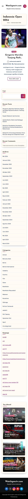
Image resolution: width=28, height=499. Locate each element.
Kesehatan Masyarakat (9, 290)
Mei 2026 (5, 156)
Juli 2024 (5, 227)
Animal (5, 255)
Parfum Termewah (8, 306)
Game (4, 282)
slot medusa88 (7, 345)
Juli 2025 (5, 180)
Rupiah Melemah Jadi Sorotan (11, 116)
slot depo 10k (6, 363)
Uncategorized (7, 326)
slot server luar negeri (9, 390)
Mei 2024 (5, 235)
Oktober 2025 (6, 172)
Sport (4, 322)
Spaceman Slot (7, 318)
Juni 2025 (6, 184)
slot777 (5, 349)
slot (4, 341)
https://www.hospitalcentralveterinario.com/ (15, 359)
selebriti (5, 310)
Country (5, 274)
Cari (4, 91)
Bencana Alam (7, 259)
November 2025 (7, 168)
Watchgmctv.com (13, 6)
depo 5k (5, 394)
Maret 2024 (6, 243)
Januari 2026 (6, 160)
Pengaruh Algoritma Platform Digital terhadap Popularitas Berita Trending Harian (13, 110)
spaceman (5, 367)
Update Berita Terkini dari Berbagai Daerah (13, 120)
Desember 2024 (7, 208)
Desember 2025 (7, 164)
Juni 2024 (6, 231)
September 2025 (7, 176)
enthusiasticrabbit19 (14, 61)
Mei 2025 (5, 188)
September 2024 (7, 219)
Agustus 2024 (7, 223)
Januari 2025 (6, 204)
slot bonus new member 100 (10, 382)
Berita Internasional (8, 266)
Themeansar (13, 497)
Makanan (5, 294)
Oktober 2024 (6, 216)
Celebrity (5, 270)
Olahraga (5, 302)
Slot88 (4, 337)
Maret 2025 (6, 196)
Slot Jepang (6, 314)
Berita (14, 51)
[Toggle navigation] (2, 6)
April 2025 (6, 192)
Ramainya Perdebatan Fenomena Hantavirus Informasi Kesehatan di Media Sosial (13, 127)
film (4, 278)
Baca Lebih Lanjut (14, 78)
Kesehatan (6, 286)
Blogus (22, 494)
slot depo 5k (6, 370)
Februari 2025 (7, 200)
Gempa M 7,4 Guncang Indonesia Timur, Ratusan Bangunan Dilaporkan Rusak (14, 133)
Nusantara (6, 298)
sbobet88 (5, 374)
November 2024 (7, 212)
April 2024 (6, 239)
